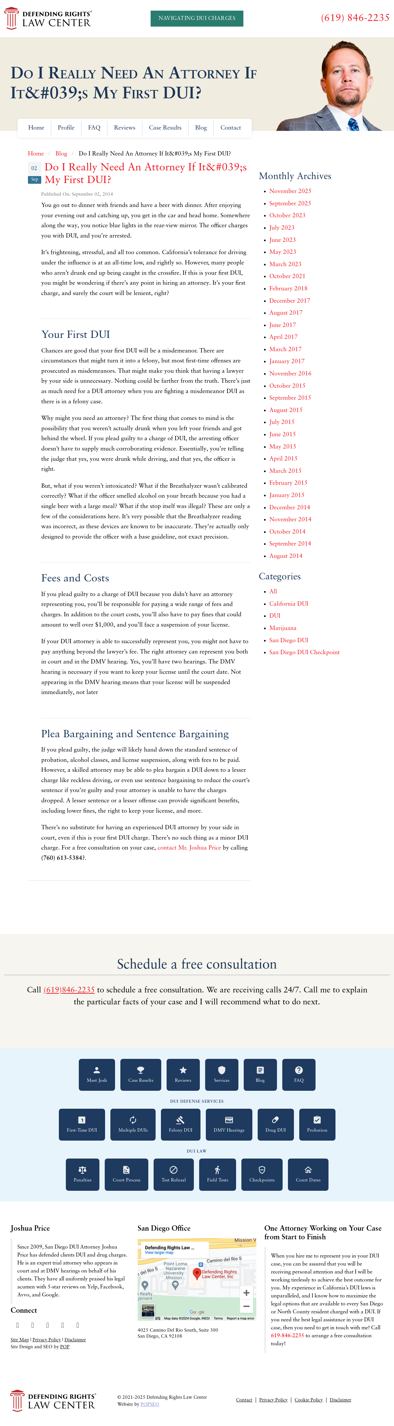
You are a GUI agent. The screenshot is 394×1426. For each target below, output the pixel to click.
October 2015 (287, 386)
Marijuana (283, 628)
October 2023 (287, 216)
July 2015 (282, 422)
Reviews (124, 128)
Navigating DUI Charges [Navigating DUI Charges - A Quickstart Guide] (197, 18)
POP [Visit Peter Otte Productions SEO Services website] (64, 1347)
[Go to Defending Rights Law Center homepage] (49, 18)
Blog (201, 128)
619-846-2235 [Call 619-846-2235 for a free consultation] (287, 1336)
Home (36, 128)
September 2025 (290, 204)
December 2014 (289, 508)
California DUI (288, 604)
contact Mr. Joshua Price (189, 848)
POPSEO (150, 1404)
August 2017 (286, 313)
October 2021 (287, 276)
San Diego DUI (288, 641)
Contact (230, 128)
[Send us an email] (77, 1325)
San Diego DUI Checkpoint (304, 653)
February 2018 (288, 289)
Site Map (20, 1340)
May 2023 (282, 252)
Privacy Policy (47, 1340)
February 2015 (288, 483)
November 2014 (290, 520)
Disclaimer (75, 1340)
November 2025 (290, 191)
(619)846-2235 (69, 990)
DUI (274, 616)
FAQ (94, 128)
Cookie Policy (309, 1400)
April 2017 (283, 337)
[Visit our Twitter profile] (32, 1325)
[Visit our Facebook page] (17, 1325)
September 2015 (290, 398)
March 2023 (285, 264)
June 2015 (282, 435)
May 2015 (282, 447)
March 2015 (285, 471)
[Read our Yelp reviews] (62, 1325)
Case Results (165, 128)
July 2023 (282, 228)
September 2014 (290, 544)
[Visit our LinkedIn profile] (47, 1325)
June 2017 (282, 325)
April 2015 (283, 459)
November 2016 (290, 374)
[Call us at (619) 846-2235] (355, 18)
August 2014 (286, 556)
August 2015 (286, 410)
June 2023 (282, 240)
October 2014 (287, 532)
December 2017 (289, 301)
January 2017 (287, 361)
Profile (66, 128)
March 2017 (285, 350)
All (273, 592)
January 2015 (287, 495)
